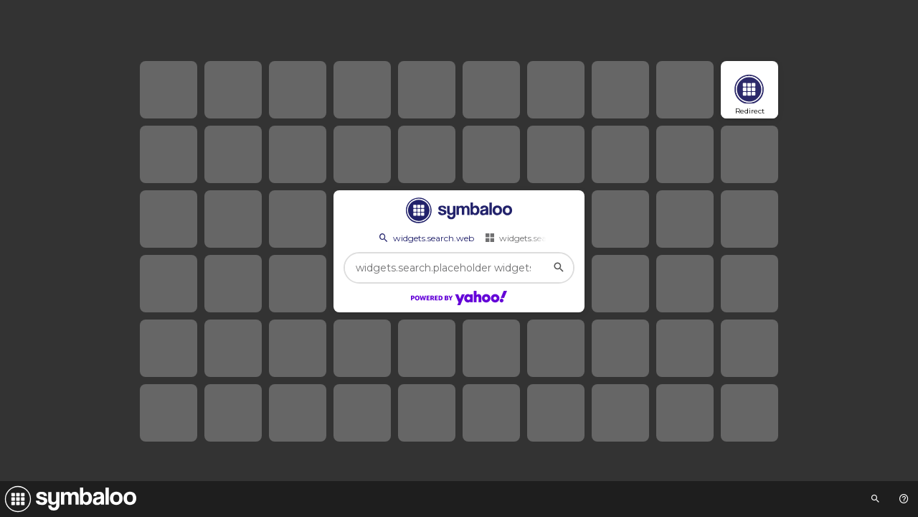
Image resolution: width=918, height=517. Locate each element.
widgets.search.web (425, 237)
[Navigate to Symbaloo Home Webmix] (68, 499)
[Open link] (749, 89)
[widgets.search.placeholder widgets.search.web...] (459, 267)
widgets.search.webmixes (543, 237)
